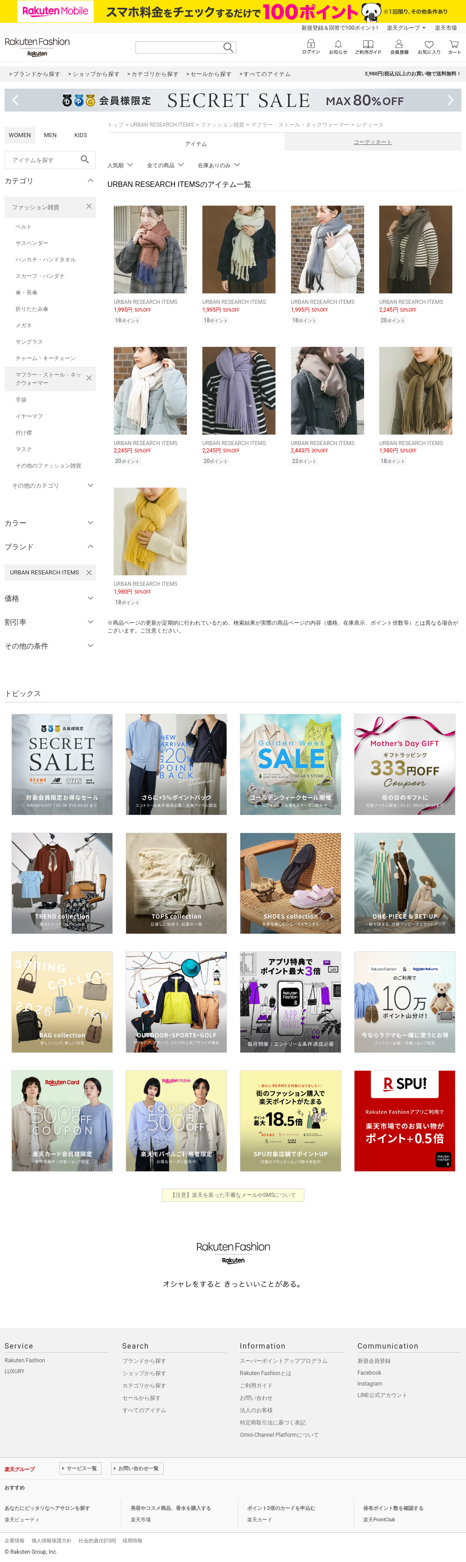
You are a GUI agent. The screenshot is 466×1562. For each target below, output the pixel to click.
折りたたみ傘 (32, 309)
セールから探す (141, 1398)
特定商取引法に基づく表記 (273, 1422)
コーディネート (373, 142)
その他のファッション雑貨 (48, 465)
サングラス (29, 342)
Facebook (369, 1373)
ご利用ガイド (256, 1385)
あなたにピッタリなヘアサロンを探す (47, 1508)
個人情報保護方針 (52, 1541)
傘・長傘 (26, 292)
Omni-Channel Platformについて (279, 1435)
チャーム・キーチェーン (46, 358)
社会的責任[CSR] (97, 1541)
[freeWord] (50, 160)
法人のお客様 (256, 1410)
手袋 (21, 400)
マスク (24, 449)
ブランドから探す (144, 1361)
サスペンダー (32, 243)
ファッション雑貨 (35, 207)
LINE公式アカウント (383, 1395)
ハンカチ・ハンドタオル (46, 259)
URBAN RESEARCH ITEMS (162, 125)
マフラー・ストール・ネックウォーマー (48, 379)
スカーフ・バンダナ (40, 276)
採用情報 (132, 1541)
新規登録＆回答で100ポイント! (340, 28)
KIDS (80, 135)
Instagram (370, 1384)
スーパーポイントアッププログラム (284, 1361)
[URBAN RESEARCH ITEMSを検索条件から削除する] (89, 572)
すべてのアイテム (144, 1410)
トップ (115, 125)
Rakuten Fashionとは (265, 1373)
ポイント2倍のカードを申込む (281, 1508)
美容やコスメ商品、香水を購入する (171, 1508)
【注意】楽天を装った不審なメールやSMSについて (233, 1195)
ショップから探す (144, 1373)
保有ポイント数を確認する (393, 1508)
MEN (50, 135)
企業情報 (15, 1541)
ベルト (24, 226)
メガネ (24, 325)
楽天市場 (446, 28)
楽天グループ (403, 28)
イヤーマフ (29, 416)
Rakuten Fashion (25, 1360)
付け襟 (24, 433)
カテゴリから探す (144, 1385)
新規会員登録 (374, 1361)
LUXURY (15, 1371)
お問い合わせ (256, 1398)
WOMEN (20, 135)
